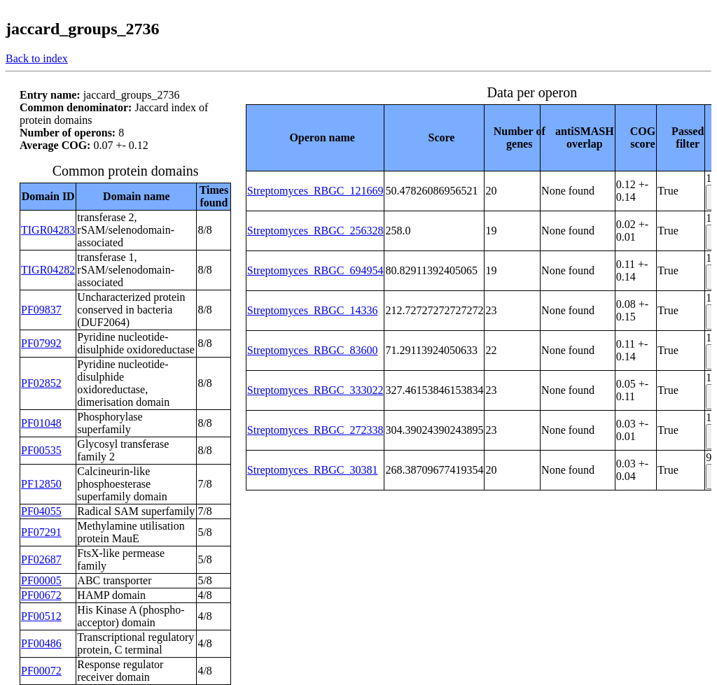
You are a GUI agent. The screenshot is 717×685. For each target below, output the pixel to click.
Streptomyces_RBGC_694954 (315, 270)
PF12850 (41, 484)
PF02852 (41, 383)
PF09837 (41, 310)
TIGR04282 (48, 270)
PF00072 (41, 671)
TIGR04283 (48, 230)
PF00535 (41, 450)
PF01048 (41, 423)
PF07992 (41, 343)
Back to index (37, 58)
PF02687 (41, 559)
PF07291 (41, 532)
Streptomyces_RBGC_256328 (315, 230)
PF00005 (41, 580)
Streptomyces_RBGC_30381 (312, 470)
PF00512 (41, 616)
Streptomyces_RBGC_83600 (312, 350)
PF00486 (41, 643)
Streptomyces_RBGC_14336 (312, 310)
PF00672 (41, 595)
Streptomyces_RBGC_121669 (315, 191)
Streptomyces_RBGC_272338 (315, 430)
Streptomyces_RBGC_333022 (315, 390)
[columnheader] (315, 137)
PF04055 (41, 511)
